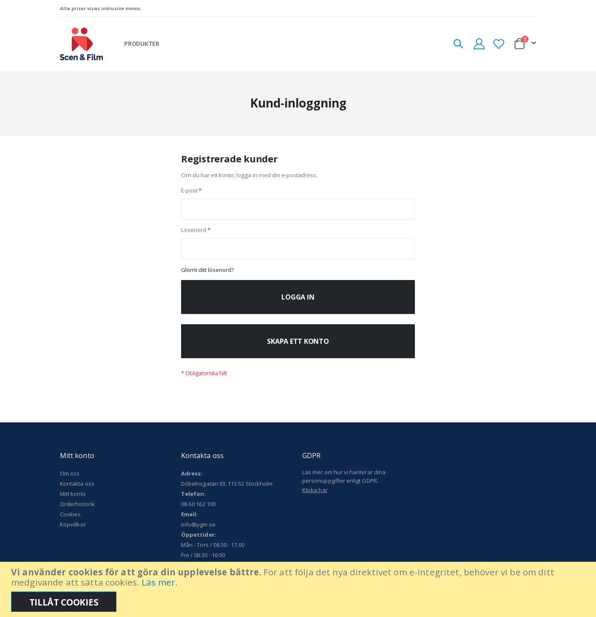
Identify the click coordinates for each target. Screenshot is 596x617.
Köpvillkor (73, 529)
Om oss (69, 478)
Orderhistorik (77, 509)
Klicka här (315, 495)
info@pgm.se (198, 529)
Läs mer (158, 582)
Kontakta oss (77, 488)
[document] (299, 589)
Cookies (70, 519)
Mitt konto (73, 499)
